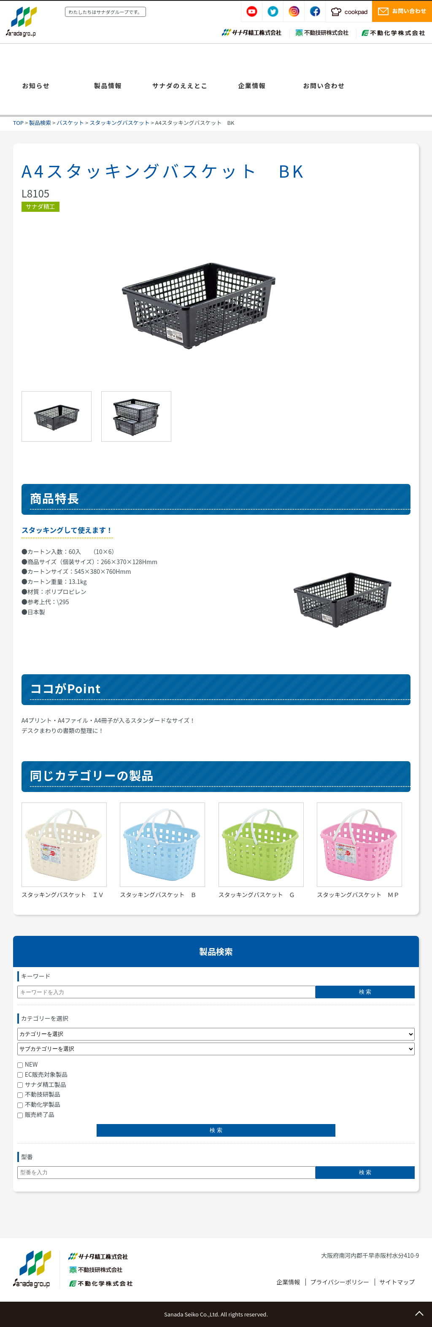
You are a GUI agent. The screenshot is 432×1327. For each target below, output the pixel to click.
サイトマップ (397, 1282)
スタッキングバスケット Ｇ (257, 894)
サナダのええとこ (180, 85)
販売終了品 (35, 1114)
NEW (27, 1064)
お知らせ (36, 85)
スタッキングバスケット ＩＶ (63, 894)
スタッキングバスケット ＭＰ (358, 894)
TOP (18, 123)
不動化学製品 (38, 1104)
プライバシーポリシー (339, 1282)
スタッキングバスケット (119, 123)
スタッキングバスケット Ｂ (158, 894)
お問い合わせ (324, 85)
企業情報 (252, 85)
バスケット (70, 123)
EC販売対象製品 (42, 1074)
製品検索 (40, 123)
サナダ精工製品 (41, 1084)
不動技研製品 (38, 1094)
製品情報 (108, 85)
